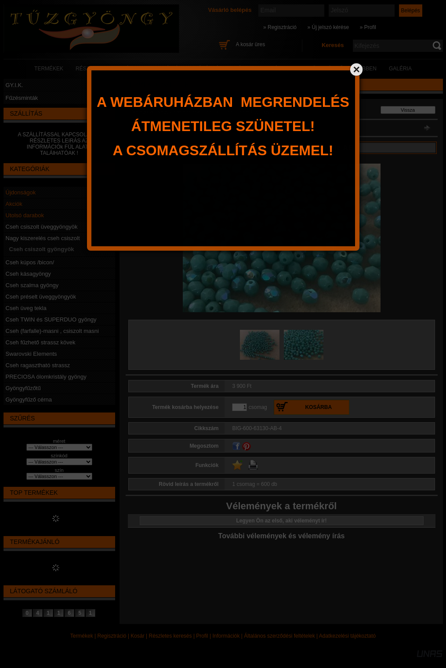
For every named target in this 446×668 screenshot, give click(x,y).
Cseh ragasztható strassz (38, 365)
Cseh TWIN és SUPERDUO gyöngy (51, 319)
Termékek (81, 636)
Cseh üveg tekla (26, 308)
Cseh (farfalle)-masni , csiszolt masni (52, 331)
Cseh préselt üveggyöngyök (41, 296)
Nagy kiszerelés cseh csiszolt (43, 238)
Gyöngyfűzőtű (23, 388)
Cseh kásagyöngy (28, 273)
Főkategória (140, 111)
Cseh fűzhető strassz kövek (41, 342)
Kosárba (318, 407)
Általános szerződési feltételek (279, 636)
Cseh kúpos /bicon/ (30, 262)
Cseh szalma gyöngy (32, 285)
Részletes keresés (170, 636)
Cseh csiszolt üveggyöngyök (42, 226)
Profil (202, 636)
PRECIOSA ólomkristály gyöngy (46, 376)
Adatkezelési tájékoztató (347, 636)
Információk (225, 636)
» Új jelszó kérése (328, 27)
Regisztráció (112, 636)
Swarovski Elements (31, 353)
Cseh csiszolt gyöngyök (41, 249)
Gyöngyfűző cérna (29, 399)
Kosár (137, 636)
